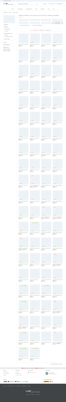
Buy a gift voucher (6, 373)
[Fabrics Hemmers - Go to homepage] (32, 391)
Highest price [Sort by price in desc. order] (48, 30)
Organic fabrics (6, 44)
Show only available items (37, 25)
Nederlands (33, 394)
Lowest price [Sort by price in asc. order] (42, 30)
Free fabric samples (7, 0)
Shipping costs (18, 373)
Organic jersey (6, 47)
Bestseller (35, 30)
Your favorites (50, 3)
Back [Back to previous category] (4, 42)
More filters (57, 22)
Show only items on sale (24, 25)
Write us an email (31, 372)
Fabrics (10, 12)
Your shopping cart (58, 3)
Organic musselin (6, 49)
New (38, 30)
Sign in (44, 3)
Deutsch (27, 394)
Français (38, 394)
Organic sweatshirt (6, 50)
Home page (5, 12)
